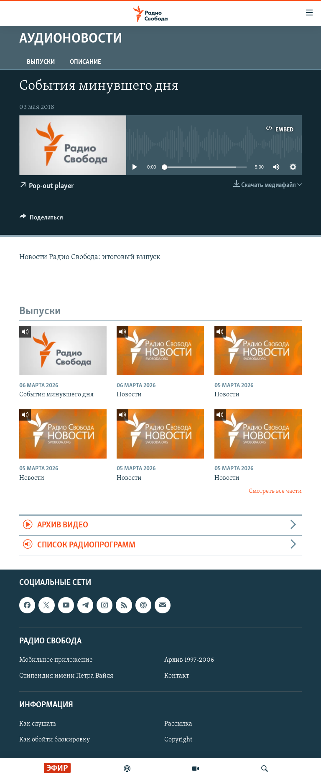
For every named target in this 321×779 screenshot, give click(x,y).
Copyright (178, 740)
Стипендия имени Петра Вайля (66, 676)
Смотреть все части (275, 491)
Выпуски (41, 62)
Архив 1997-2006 (189, 660)
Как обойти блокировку (54, 740)
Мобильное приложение (56, 660)
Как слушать (37, 724)
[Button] (41, 219)
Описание (85, 62)
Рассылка (178, 724)
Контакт (176, 676)
